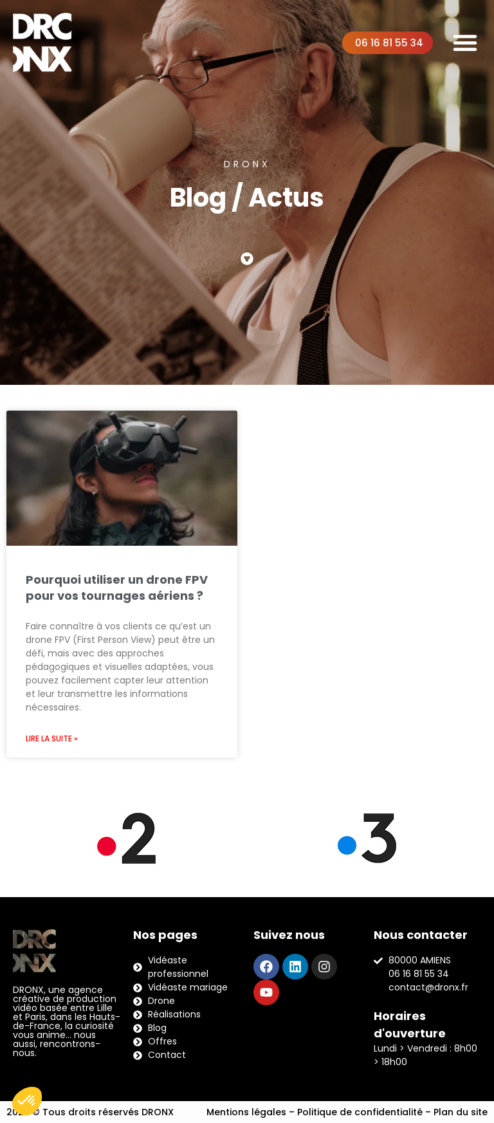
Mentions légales (246, 1112)
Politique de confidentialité (360, 1112)
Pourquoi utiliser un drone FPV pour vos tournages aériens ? (117, 587)
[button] (465, 42)
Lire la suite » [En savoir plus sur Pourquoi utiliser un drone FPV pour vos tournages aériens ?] (52, 738)
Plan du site (461, 1112)
